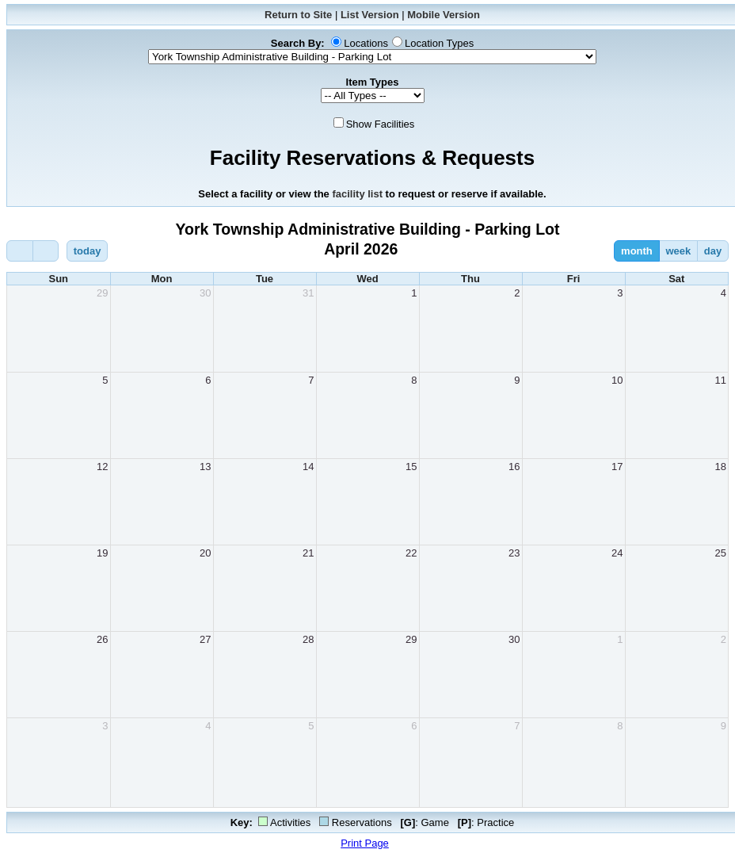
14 (308, 466)
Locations (366, 43)
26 (102, 639)
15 (411, 466)
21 (308, 553)
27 (205, 639)
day (713, 251)
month (637, 251)
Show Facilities (380, 124)
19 (102, 553)
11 (720, 380)
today (87, 251)
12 (102, 466)
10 (617, 380)
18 (720, 466)
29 (102, 293)
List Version (370, 15)
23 (514, 553)
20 (205, 553)
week (678, 251)
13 (205, 466)
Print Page (365, 843)
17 (617, 466)
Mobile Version (443, 15)
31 (308, 293)
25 (720, 553)
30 (205, 293)
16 (514, 466)
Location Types (439, 43)
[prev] (19, 251)
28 (308, 639)
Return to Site (298, 15)
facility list (357, 194)
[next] (45, 251)
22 (411, 553)
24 (617, 553)
